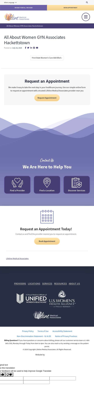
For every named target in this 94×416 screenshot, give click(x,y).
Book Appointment (70, 8)
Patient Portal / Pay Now (24, 8)
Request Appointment (47, 98)
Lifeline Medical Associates (17, 258)
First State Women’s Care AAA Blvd (46, 58)
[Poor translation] (9, 374)
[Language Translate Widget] (10, 2)
